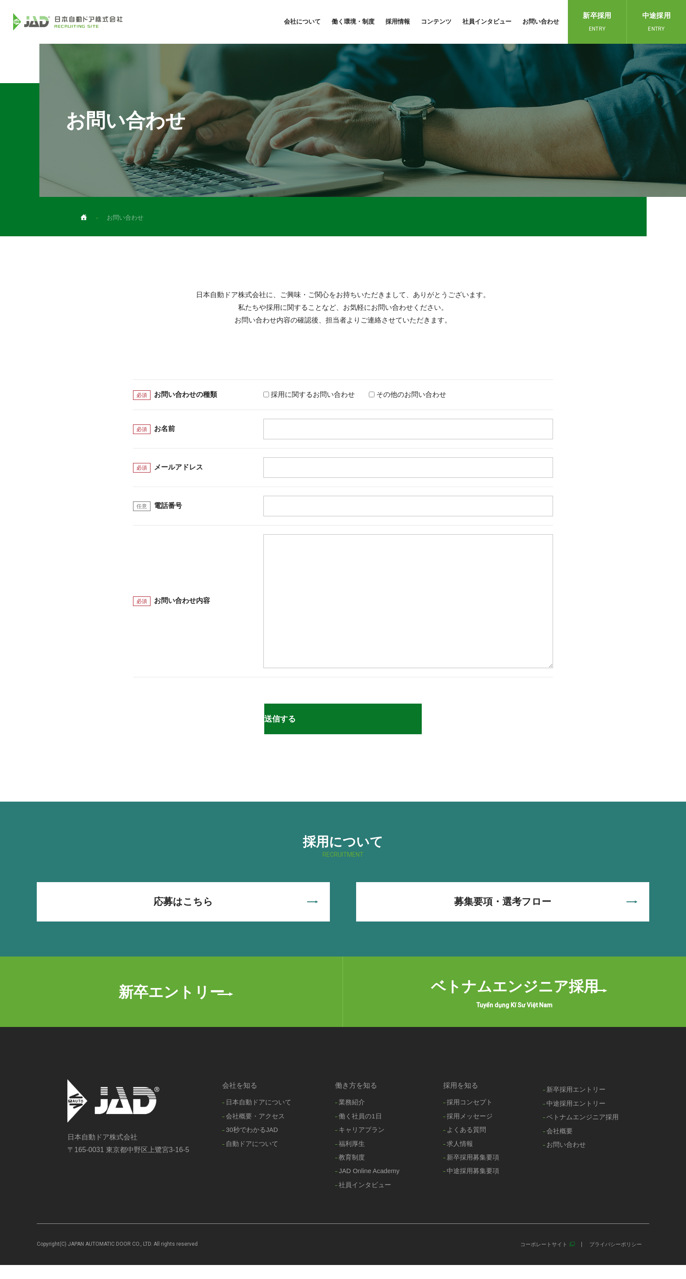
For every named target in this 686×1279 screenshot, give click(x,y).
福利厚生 (350, 1157)
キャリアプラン (360, 1143)
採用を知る (460, 1098)
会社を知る (238, 1098)
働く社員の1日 (358, 1129)
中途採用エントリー (576, 1116)
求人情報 (460, 1157)
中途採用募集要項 (473, 1185)
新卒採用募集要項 (473, 1171)
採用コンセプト (470, 1115)
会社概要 (559, 1144)
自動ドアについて (250, 1157)
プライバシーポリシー (615, 1258)
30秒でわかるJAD (250, 1143)
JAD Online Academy (368, 1185)
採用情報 (397, 21)
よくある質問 (466, 1143)
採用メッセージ (470, 1129)
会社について (302, 21)
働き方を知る (355, 1098)
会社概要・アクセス (254, 1129)
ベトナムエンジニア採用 (582, 1130)
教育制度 (350, 1171)
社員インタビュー (486, 21)
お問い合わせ (540, 21)
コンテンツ (436, 21)
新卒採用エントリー (576, 1102)
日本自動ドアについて (257, 1115)
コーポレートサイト (543, 1258)
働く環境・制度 (353, 21)
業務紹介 (350, 1115)
